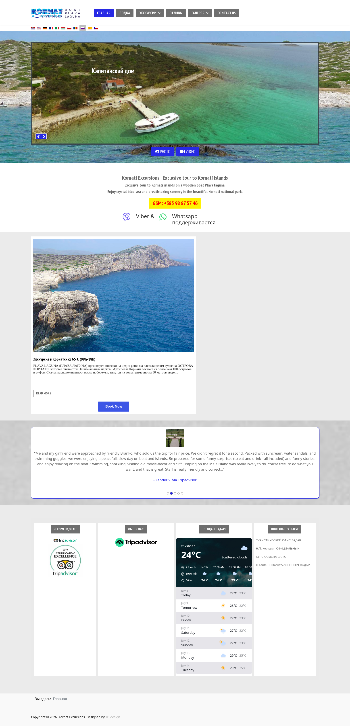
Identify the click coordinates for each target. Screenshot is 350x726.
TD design (113, 717)
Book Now (113, 406)
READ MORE (43, 393)
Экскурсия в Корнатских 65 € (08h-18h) (64, 359)
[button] (187, 574)
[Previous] (38, 136)
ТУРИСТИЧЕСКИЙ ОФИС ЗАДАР (278, 540)
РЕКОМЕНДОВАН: (65, 529)
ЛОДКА (124, 12)
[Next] (44, 136)
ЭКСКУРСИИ (147, 12)
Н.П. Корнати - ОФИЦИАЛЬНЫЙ (278, 548)
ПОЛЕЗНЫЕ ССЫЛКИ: (284, 529)
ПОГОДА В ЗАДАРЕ (214, 529)
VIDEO (187, 151)
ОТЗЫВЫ (176, 12)
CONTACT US (226, 12)
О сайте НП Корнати (269, 565)
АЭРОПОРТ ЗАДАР (296, 565)
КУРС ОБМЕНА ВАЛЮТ (272, 556)
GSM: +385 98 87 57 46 (175, 203)
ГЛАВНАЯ (103, 12)
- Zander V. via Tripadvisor (174, 480)
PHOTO (162, 151)
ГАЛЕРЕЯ (198, 12)
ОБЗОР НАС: (136, 529)
